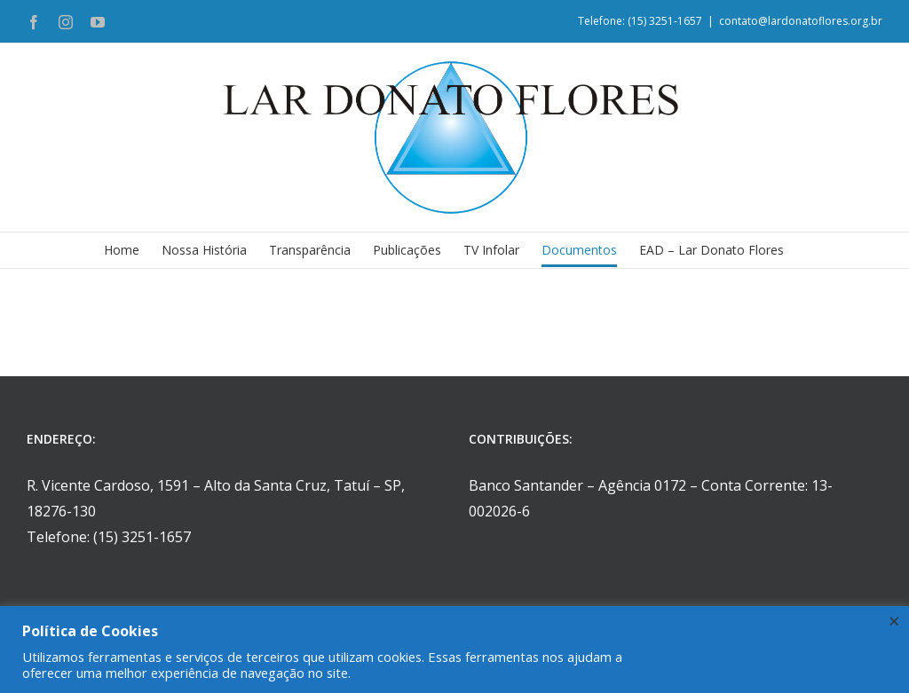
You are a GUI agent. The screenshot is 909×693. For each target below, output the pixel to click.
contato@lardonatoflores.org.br (800, 20)
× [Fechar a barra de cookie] (894, 620)
